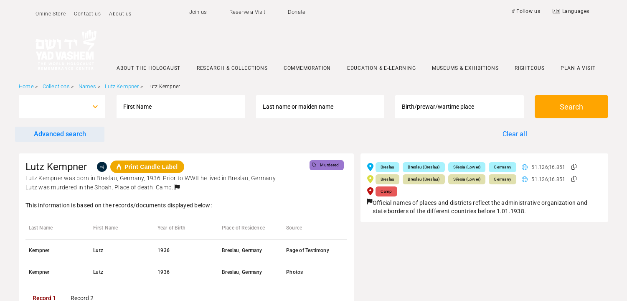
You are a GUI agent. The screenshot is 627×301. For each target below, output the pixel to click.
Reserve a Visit (247, 12)
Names (87, 86)
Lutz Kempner (122, 86)
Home (26, 86)
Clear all (515, 134)
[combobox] (54, 107)
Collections (56, 86)
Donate (296, 12)
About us (120, 14)
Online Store (51, 14)
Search (571, 106)
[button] (177, 187)
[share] (102, 167)
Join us (198, 12)
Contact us (87, 14)
